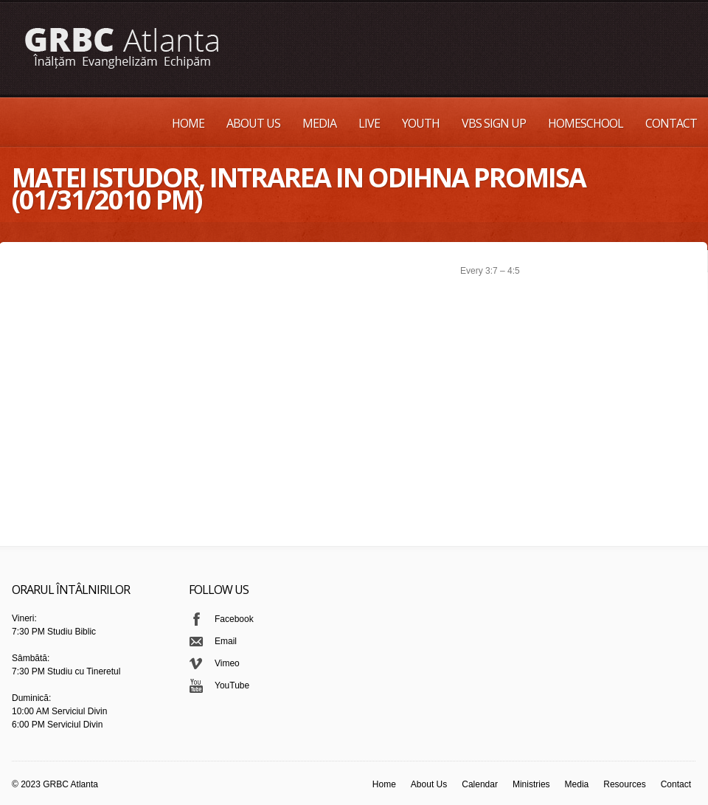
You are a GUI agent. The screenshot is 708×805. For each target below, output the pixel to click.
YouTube (232, 685)
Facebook (234, 619)
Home (188, 123)
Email (226, 641)
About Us (253, 123)
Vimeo (227, 663)
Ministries (531, 784)
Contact (671, 123)
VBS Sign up (494, 123)
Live (369, 123)
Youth (421, 123)
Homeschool (585, 123)
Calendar (480, 784)
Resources (624, 784)
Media (319, 123)
